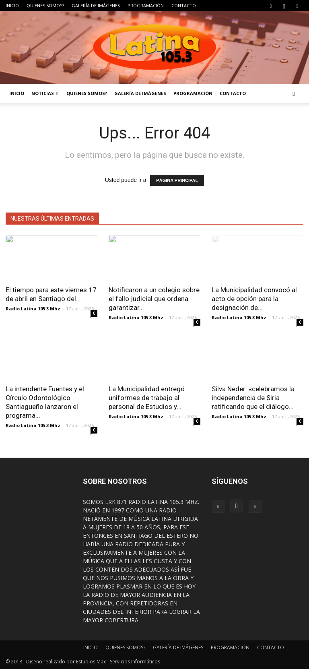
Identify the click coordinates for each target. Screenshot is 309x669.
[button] (293, 93)
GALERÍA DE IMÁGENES (96, 5)
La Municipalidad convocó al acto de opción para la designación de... (254, 299)
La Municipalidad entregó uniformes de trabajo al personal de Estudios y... (147, 398)
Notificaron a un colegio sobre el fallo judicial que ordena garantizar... (154, 299)
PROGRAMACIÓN (146, 5)
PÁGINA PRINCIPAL (177, 180)
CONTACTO (183, 5)
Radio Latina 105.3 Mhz (33, 309)
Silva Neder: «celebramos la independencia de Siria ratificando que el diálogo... (253, 398)
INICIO (12, 5)
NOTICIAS (44, 93)
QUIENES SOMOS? (45, 5)
